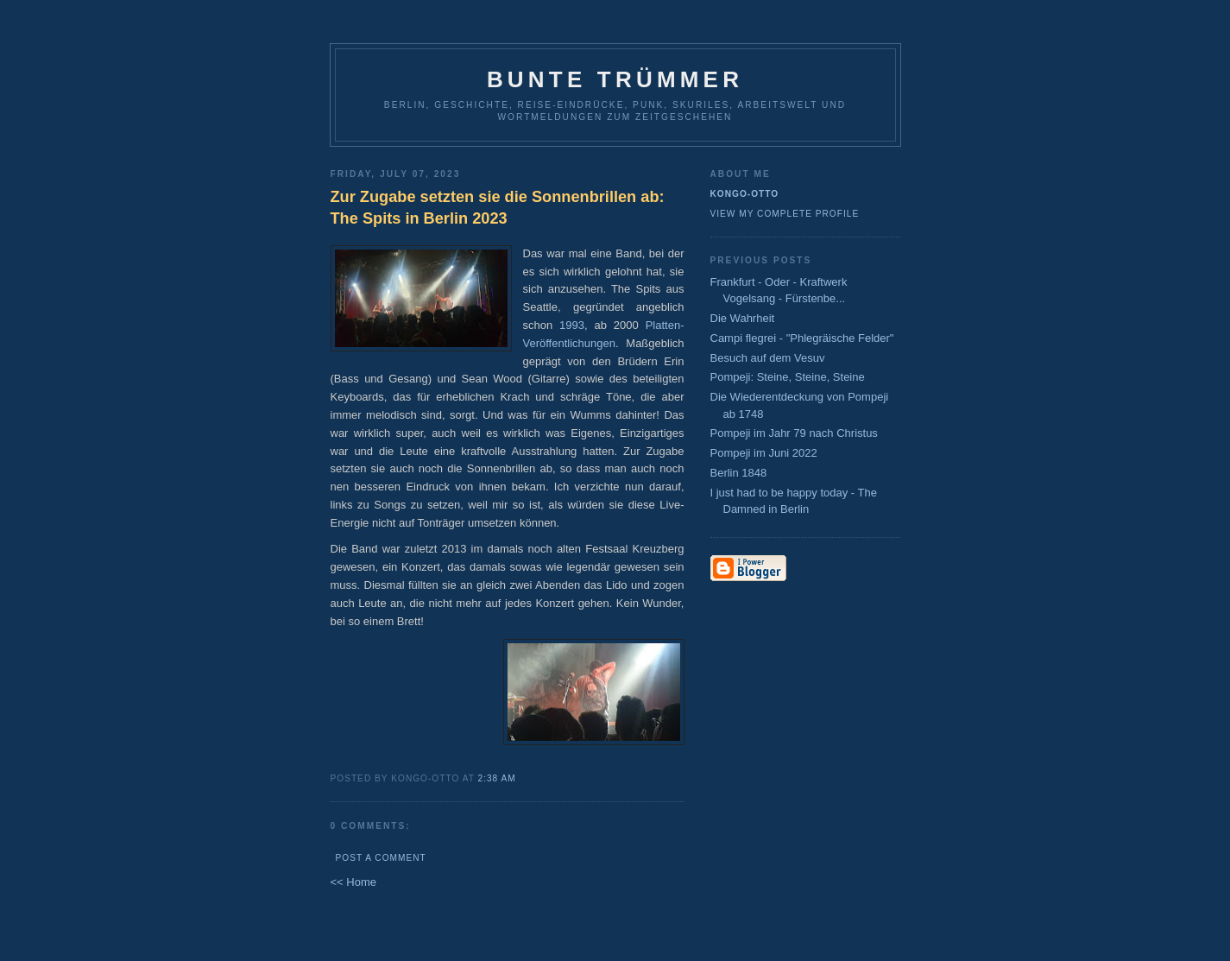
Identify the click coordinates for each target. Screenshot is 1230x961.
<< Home (353, 882)
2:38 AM (497, 778)
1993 (571, 325)
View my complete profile (785, 213)
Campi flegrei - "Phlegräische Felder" (802, 338)
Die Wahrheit (742, 318)
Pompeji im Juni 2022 (763, 452)
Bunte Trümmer (615, 79)
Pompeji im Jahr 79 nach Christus (794, 433)
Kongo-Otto (744, 194)
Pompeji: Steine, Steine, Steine (787, 376)
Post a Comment (381, 858)
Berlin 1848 (738, 472)
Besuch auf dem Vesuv (767, 357)
